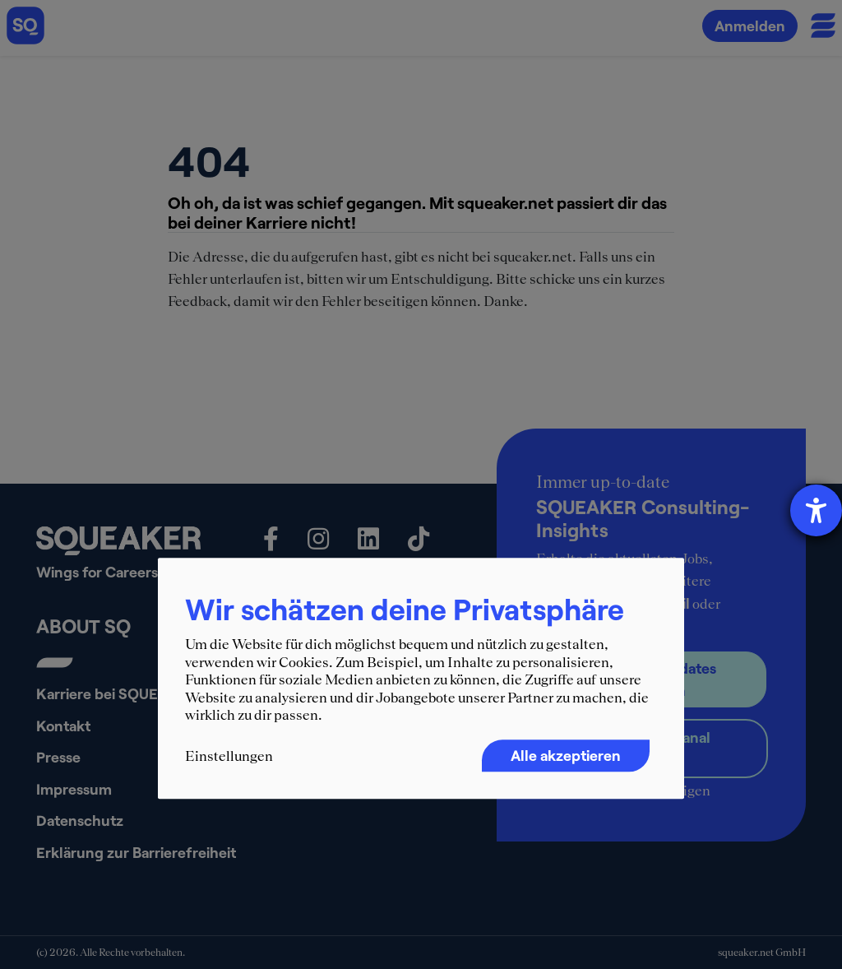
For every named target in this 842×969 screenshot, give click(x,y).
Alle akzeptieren (566, 755)
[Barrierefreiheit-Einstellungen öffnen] (816, 510)
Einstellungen (229, 756)
